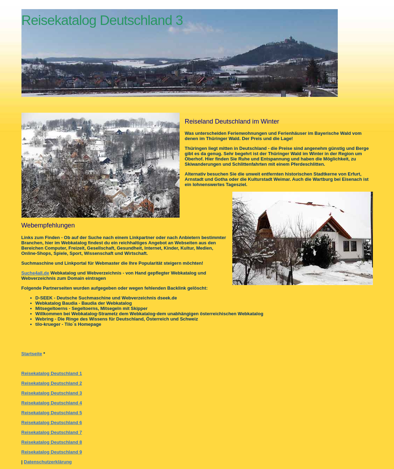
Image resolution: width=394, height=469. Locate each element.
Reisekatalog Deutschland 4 (51, 402)
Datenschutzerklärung (48, 461)
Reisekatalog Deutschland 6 (51, 422)
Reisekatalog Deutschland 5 (51, 412)
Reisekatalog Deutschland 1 (51, 373)
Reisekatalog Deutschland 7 (51, 432)
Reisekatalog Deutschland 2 (51, 383)
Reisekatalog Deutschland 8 (51, 442)
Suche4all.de (35, 273)
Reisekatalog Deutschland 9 (51, 452)
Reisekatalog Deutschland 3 (51, 393)
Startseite (31, 353)
